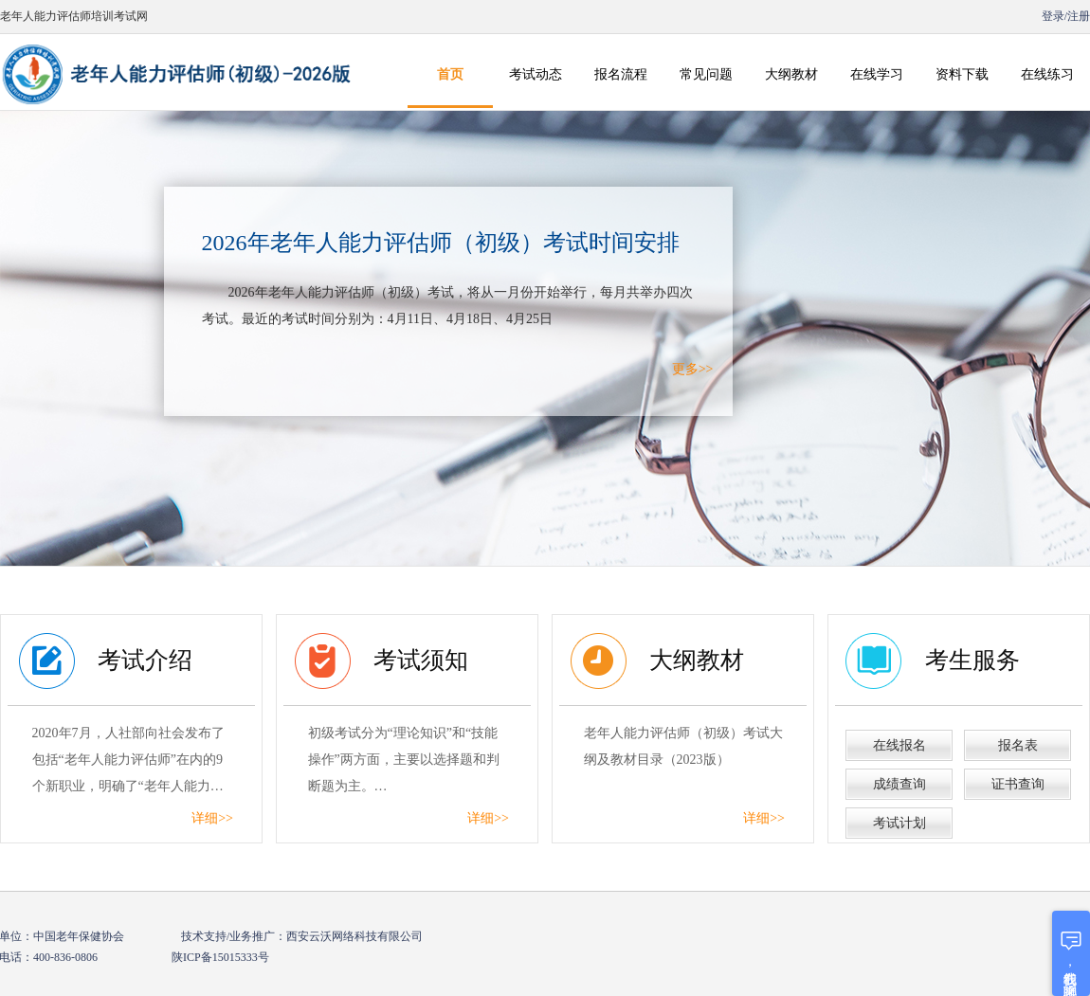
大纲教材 (791, 74)
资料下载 (962, 74)
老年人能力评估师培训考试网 (74, 16)
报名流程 (620, 74)
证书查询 (1018, 784)
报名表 (1018, 745)
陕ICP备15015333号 (220, 957)
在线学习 (876, 74)
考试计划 (899, 823)
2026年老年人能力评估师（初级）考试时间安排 (441, 242)
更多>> (693, 369)
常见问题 (706, 74)
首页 (450, 74)
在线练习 (1047, 74)
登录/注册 (1064, 16)
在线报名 (899, 745)
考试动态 (535, 74)
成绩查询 (899, 784)
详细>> (212, 818)
